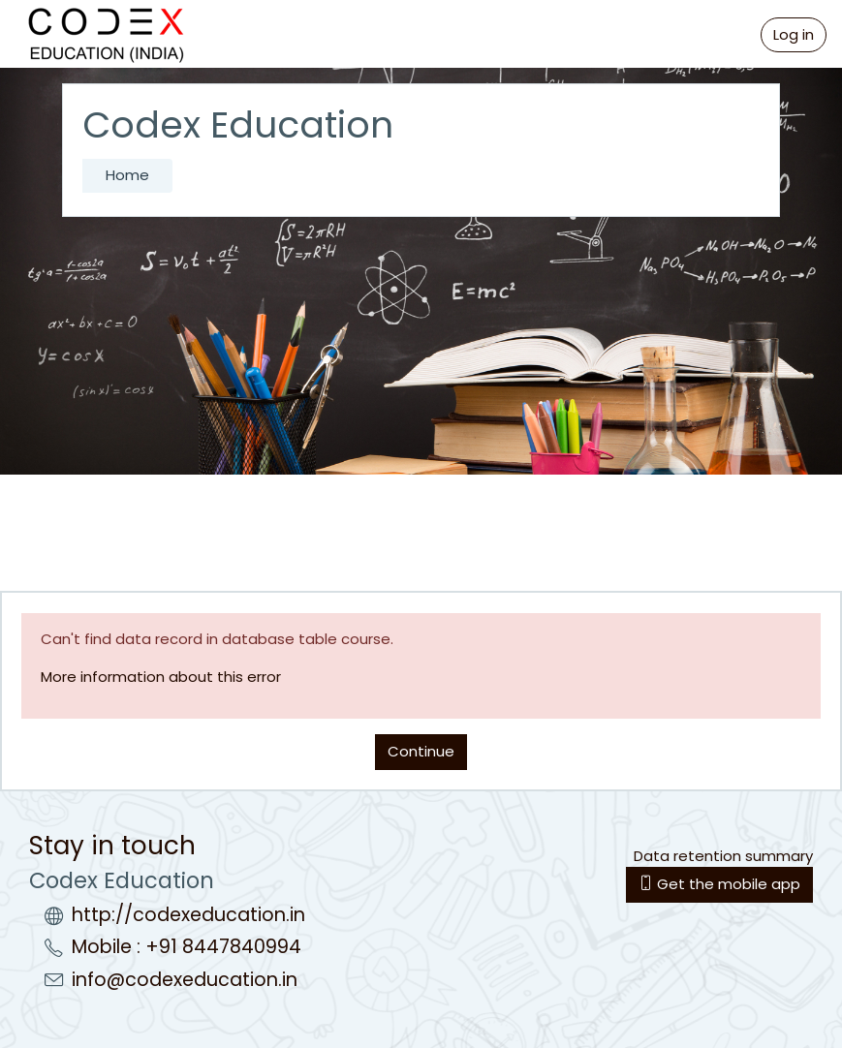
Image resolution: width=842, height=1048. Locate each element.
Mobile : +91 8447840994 (186, 947)
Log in (793, 34)
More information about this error (161, 676)
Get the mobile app (719, 884)
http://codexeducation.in (188, 915)
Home (127, 175)
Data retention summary (723, 856)
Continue (421, 751)
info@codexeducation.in (184, 980)
